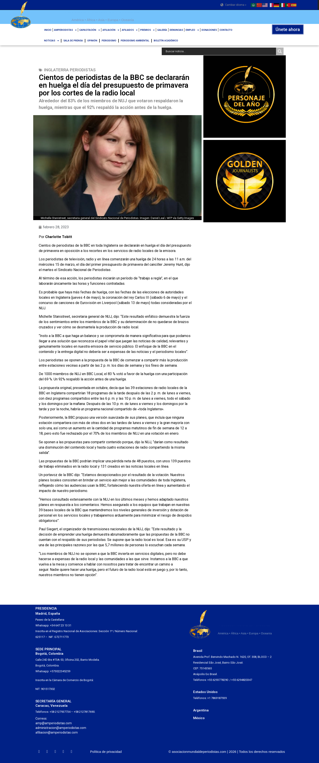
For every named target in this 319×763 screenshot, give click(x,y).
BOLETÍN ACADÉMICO (166, 40)
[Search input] (220, 51)
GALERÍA (162, 30)
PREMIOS (147, 30)
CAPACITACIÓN (89, 30)
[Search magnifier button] (280, 51)
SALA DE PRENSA (73, 40)
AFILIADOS (130, 30)
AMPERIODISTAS (65, 30)
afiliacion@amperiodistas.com (56, 732)
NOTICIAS (51, 40)
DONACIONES (209, 30)
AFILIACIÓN (111, 30)
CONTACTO (226, 30)
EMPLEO (192, 30)
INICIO (47, 30)
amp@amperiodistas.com (53, 723)
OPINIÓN (92, 40)
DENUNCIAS (176, 30)
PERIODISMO (109, 40)
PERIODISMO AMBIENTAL (135, 40)
